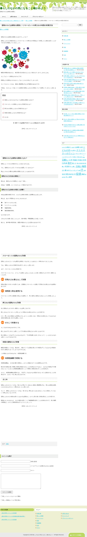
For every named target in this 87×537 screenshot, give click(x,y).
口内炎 (64, 163)
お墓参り (68, 147)
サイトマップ (24, 16)
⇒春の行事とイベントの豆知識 (8, 513)
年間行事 (66, 35)
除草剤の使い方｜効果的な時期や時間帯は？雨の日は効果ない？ (74, 131)
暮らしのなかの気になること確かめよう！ (24, 8)
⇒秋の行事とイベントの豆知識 (8, 519)
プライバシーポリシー (38, 16)
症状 (78, 173)
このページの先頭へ (77, 535)
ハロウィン (69, 153)
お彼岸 (72, 147)
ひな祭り (73, 150)
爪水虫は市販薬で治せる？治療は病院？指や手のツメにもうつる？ (74, 125)
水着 (79, 170)
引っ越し (72, 166)
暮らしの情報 (4, 29)
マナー (65, 58)
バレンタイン (79, 153)
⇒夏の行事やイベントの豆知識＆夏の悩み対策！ (13, 516)
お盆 (81, 147)
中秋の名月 (79, 157)
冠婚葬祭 (66, 51)
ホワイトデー (68, 157)
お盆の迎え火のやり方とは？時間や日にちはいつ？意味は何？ (74, 136)
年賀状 (67, 166)
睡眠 (83, 174)
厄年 (84, 160)
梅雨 (84, 166)
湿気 (7, 444)
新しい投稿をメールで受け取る (11, 500)
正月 (63, 170)
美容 (65, 47)
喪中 (70, 163)
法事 (85, 170)
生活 (65, 55)
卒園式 (75, 160)
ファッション (67, 43)
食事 (70, 177)
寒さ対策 (79, 163)
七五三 (74, 157)
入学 (70, 160)
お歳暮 (77, 147)
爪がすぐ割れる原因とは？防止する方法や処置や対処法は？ (74, 120)
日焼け (79, 166)
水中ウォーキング (72, 170)
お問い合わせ (13, 16)
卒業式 (80, 160)
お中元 (63, 147)
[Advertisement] (29, 142)
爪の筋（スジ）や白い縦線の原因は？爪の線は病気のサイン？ (74, 114)
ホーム (4, 16)
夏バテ (74, 163)
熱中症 (71, 174)
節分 (64, 177)
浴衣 (63, 174)
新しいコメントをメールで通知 (11, 496)
